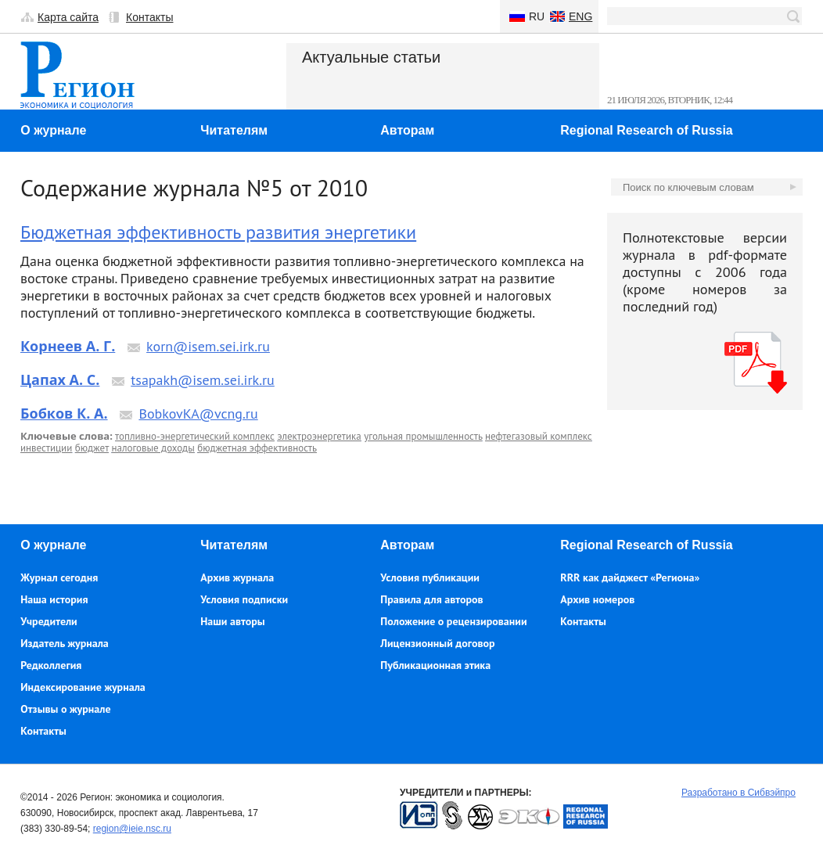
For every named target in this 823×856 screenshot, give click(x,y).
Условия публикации (430, 577)
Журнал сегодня (59, 577)
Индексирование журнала (83, 687)
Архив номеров (597, 599)
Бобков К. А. (64, 413)
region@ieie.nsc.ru (132, 828)
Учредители (48, 621)
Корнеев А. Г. (67, 345)
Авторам (407, 130)
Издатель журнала (64, 643)
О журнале (53, 130)
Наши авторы (232, 621)
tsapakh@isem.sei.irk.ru (203, 380)
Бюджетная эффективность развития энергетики (218, 232)
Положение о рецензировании (453, 621)
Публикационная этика (435, 665)
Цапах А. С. (59, 379)
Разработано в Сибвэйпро (738, 792)
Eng (580, 16)
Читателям (234, 130)
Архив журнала (237, 577)
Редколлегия (50, 665)
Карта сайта (68, 17)
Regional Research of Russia (646, 130)
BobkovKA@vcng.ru (197, 414)
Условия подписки (244, 599)
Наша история (54, 599)
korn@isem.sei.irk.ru (208, 346)
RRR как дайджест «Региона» (629, 577)
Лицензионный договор (437, 643)
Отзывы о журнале (65, 709)
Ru (536, 16)
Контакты (149, 17)
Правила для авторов (431, 599)
